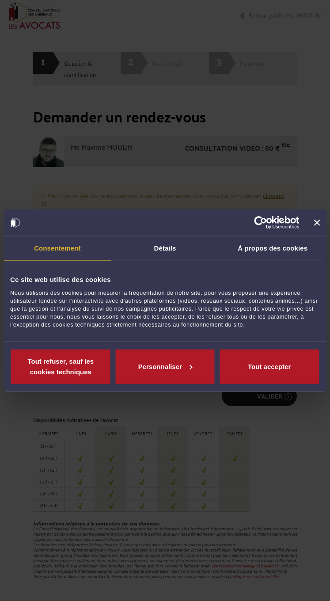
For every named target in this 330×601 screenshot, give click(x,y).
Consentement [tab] (57, 248)
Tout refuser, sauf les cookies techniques (60, 366)
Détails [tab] (165, 248)
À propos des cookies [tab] (272, 248)
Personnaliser (165, 366)
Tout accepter (269, 366)
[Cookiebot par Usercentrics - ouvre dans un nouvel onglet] (261, 222)
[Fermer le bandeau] (317, 223)
